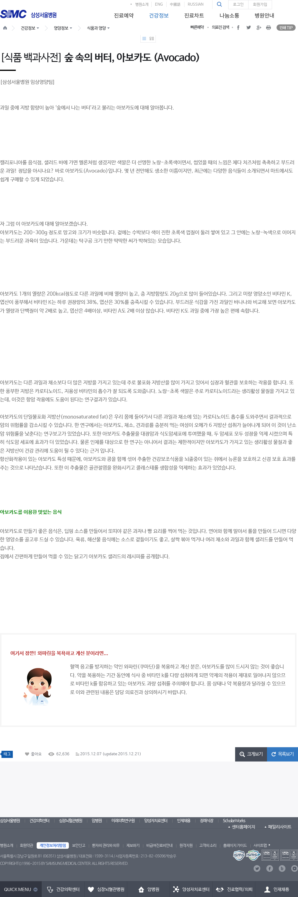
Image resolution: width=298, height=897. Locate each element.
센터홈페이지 (243, 826)
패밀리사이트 (279, 826)
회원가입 (260, 4)
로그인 (238, 4)
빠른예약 (197, 27)
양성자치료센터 (155, 820)
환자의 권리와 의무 (105, 845)
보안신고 (78, 845)
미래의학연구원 (122, 820)
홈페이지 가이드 (235, 845)
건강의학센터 (39, 820)
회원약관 (26, 845)
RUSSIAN (196, 4)
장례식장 (206, 820)
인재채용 (183, 820)
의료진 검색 (220, 27)
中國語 (175, 4)
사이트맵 (260, 845)
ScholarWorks (234, 820)
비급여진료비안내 (159, 845)
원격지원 (186, 845)
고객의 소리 (207, 845)
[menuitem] (122, 13)
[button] (220, 4)
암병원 (97, 820)
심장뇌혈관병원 (70, 820)
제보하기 (132, 845)
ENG (159, 4)
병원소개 (141, 4)
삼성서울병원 (10, 820)
